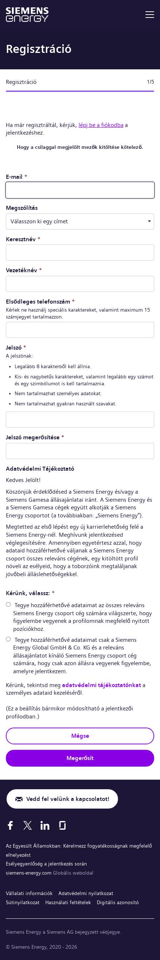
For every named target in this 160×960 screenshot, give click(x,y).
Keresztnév (23, 239)
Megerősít (80, 758)
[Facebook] (10, 825)
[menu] (150, 14)
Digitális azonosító (118, 902)
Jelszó (16, 347)
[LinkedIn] (45, 825)
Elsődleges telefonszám (40, 301)
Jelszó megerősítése (35, 437)
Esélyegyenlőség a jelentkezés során (46, 864)
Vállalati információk (29, 893)
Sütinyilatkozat (22, 902)
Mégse (80, 735)
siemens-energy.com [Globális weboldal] (29, 873)
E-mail (16, 176)
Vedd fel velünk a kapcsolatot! (67, 798)
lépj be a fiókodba (101, 125)
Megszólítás (22, 207)
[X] (27, 825)
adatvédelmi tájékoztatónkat (101, 685)
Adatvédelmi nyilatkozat (85, 893)
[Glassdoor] (62, 825)
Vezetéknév (24, 270)
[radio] (8, 604)
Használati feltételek (68, 902)
